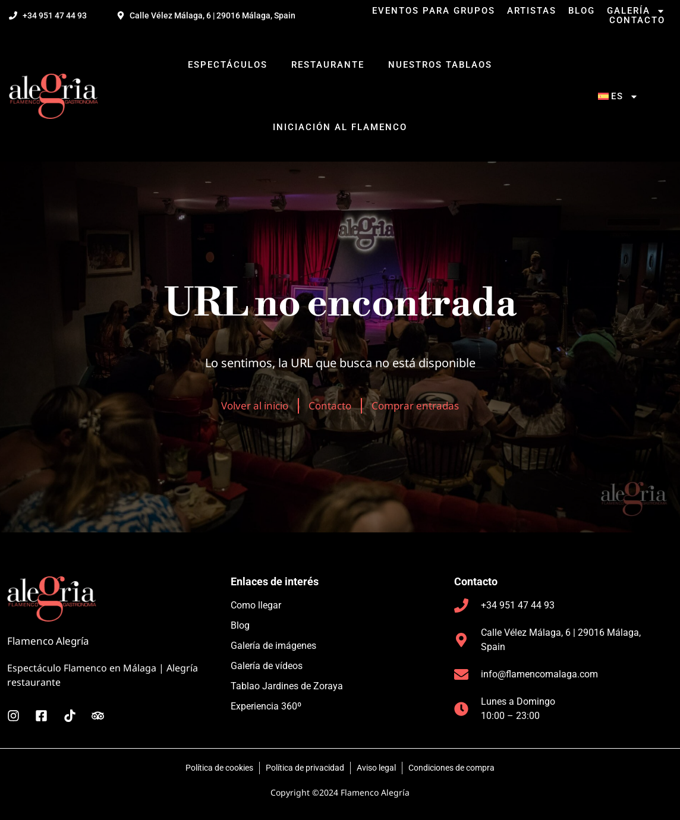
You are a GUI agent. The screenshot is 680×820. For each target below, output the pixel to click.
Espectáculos (227, 64)
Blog (581, 10)
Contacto (637, 20)
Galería (636, 10)
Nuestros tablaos (440, 64)
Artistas (531, 10)
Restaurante (327, 64)
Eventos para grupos (433, 10)
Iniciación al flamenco (340, 127)
